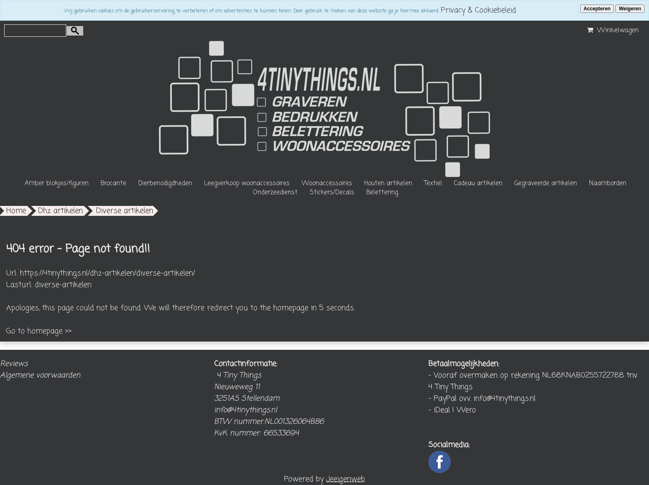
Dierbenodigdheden (165, 183)
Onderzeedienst (275, 192)
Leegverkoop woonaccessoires (247, 183)
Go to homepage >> (39, 331)
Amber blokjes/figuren (57, 183)
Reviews (14, 364)
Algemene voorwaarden (40, 375)
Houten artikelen (388, 183)
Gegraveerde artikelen (545, 183)
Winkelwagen (612, 31)
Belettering (382, 192)
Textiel (433, 183)
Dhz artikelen (60, 211)
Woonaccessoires (327, 183)
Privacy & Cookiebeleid (478, 10)
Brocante (113, 183)
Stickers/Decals (332, 192)
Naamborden (607, 183)
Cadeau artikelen (478, 183)
